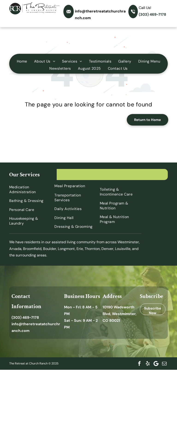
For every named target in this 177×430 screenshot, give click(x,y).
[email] (164, 363)
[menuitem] (22, 61)
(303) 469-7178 (152, 14)
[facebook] (139, 363)
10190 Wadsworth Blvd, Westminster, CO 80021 (119, 314)
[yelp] (147, 363)
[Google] (156, 363)
